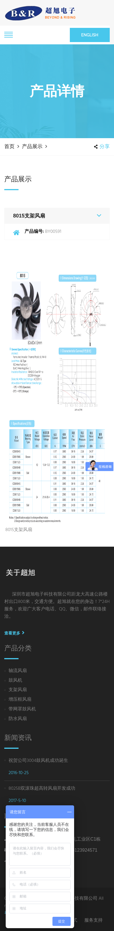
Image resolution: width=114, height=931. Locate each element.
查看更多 (14, 633)
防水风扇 (18, 719)
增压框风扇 (20, 699)
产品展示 (32, 146)
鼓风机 (15, 680)
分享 (102, 146)
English (89, 35)
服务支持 (93, 920)
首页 (9, 146)
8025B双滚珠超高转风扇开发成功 (42, 788)
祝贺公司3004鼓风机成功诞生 (38, 760)
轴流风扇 (18, 671)
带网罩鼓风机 (22, 709)
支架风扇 (18, 690)
